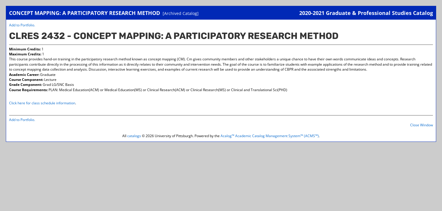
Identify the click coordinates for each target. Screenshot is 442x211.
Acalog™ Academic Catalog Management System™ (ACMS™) (270, 135)
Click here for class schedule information (42, 103)
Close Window (421, 124)
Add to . (22, 25)
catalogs (134, 135)
